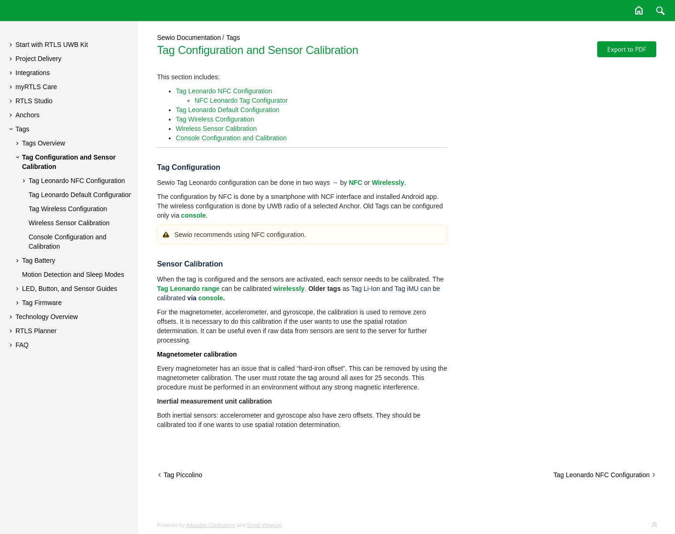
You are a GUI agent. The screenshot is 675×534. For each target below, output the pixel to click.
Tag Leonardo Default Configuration (80, 194)
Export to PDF (626, 49)
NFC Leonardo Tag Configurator (241, 100)
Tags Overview (43, 143)
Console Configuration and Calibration (67, 241)
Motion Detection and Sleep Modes (73, 274)
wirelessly (289, 288)
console (210, 298)
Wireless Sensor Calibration (69, 223)
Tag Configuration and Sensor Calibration (69, 161)
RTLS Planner (36, 331)
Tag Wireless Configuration (68, 209)
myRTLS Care (36, 87)
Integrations (32, 72)
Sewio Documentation (189, 37)
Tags (22, 129)
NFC (355, 182)
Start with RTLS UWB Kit (51, 44)
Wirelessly (388, 182)
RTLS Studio (33, 101)
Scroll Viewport (264, 525)
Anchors (27, 115)
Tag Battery (38, 260)
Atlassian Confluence (210, 525)
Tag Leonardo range (189, 288)
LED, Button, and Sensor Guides (69, 288)
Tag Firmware (42, 302)
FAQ (22, 345)
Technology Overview (46, 316)
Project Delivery (38, 58)
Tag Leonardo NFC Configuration (77, 180)
